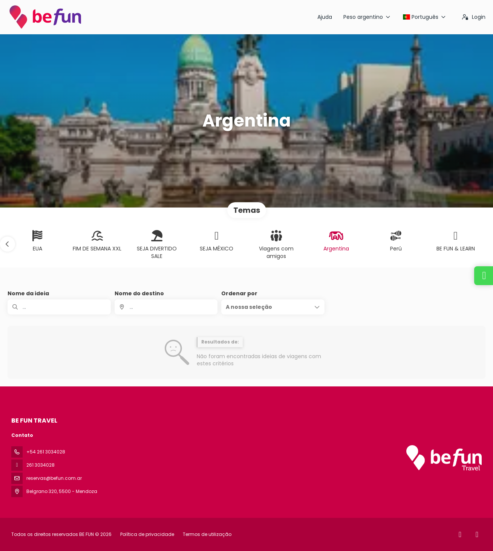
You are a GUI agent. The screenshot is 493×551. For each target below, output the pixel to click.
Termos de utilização (206, 534)
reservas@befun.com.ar (54, 478)
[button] (7, 244)
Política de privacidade (147, 534)
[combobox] (166, 306)
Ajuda (324, 17)
